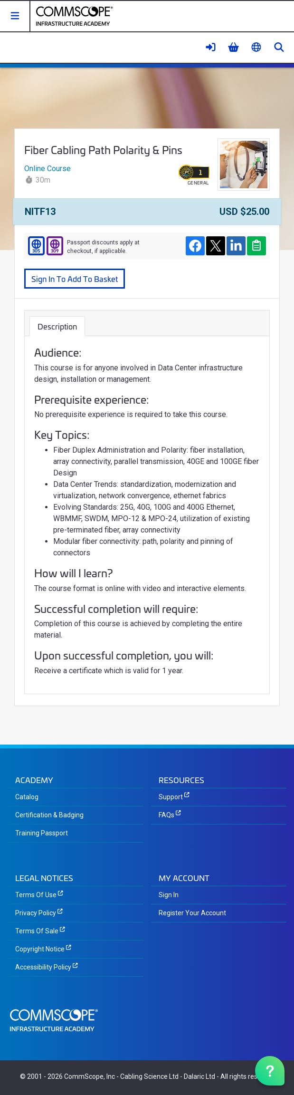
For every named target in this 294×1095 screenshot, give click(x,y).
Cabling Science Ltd (149, 1076)
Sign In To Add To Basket (74, 278)
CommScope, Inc (89, 1076)
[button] (15, 16)
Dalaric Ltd (199, 1076)
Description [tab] (57, 326)
